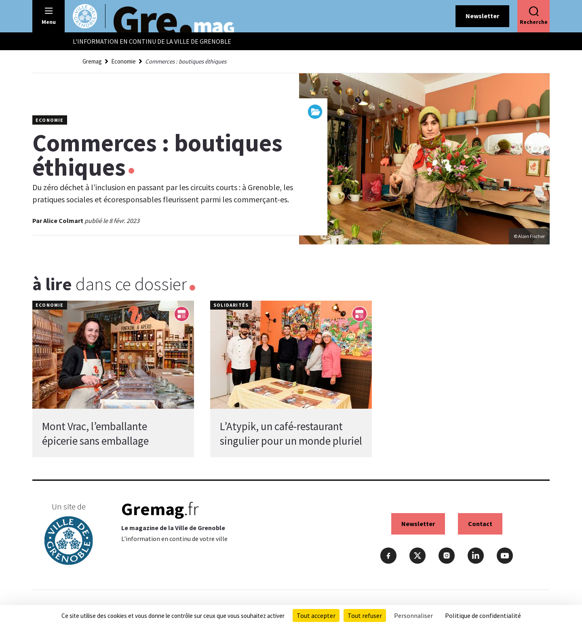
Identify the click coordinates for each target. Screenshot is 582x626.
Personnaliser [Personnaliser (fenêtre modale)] (413, 615)
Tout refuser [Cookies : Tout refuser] (365, 615)
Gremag (92, 61)
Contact (480, 524)
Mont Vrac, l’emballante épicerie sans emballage (95, 433)
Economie (123, 61)
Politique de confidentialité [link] (483, 615)
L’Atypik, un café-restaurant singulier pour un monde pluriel (291, 433)
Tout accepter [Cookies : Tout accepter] (316, 615)
